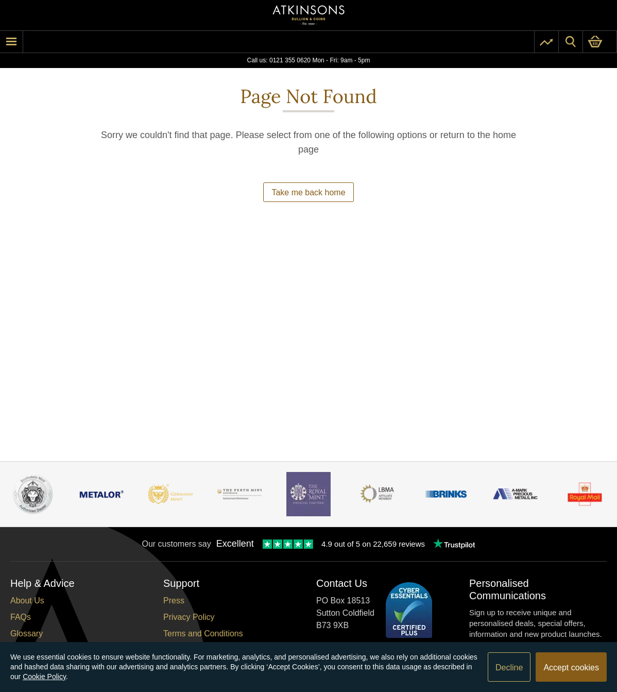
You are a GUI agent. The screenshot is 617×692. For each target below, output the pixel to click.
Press (173, 600)
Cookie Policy (44, 676)
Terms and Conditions (203, 633)
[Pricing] (546, 42)
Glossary (26, 633)
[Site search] (570, 42)
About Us (27, 600)
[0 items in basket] (599, 42)
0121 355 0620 (290, 60)
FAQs (20, 617)
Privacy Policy (189, 617)
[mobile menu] (11, 42)
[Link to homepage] (308, 15)
